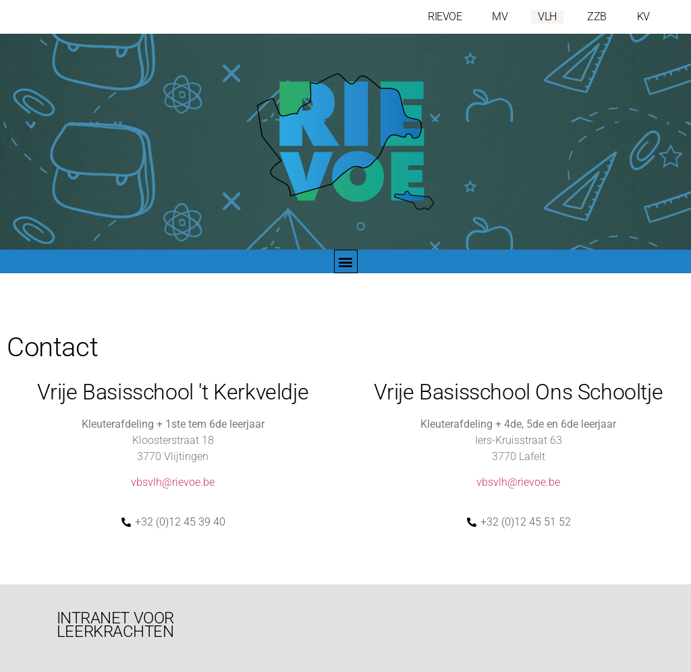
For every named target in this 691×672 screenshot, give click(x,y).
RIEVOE (445, 16)
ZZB (597, 16)
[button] (346, 261)
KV (643, 16)
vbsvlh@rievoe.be (173, 482)
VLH (547, 16)
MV (499, 16)
